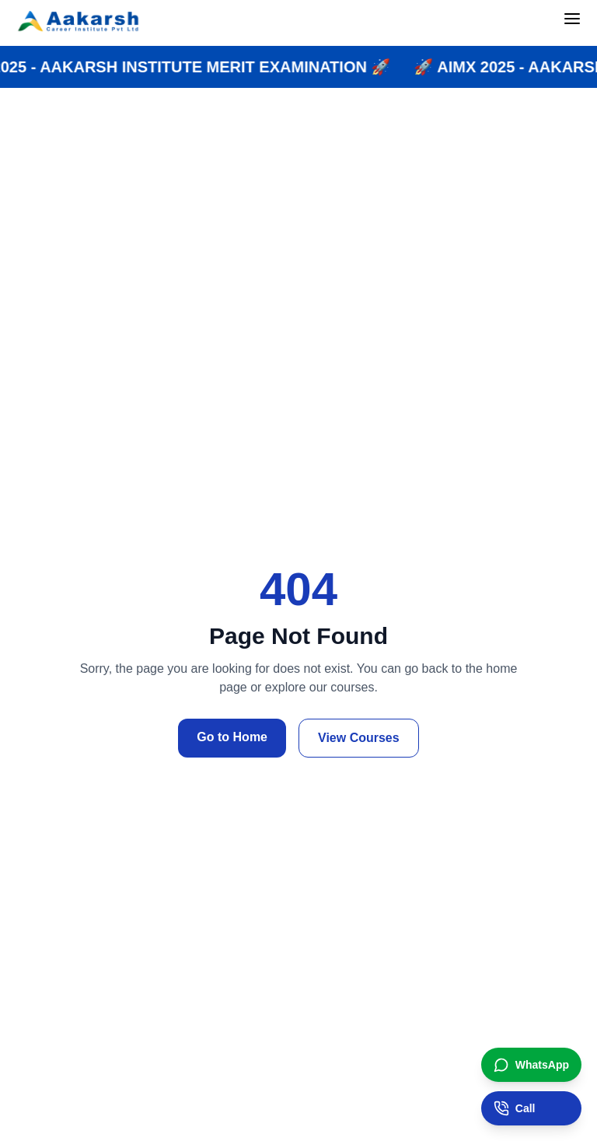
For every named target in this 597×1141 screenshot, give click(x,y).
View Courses (359, 737)
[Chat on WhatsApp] (531, 1065)
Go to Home (232, 737)
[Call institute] (531, 1108)
